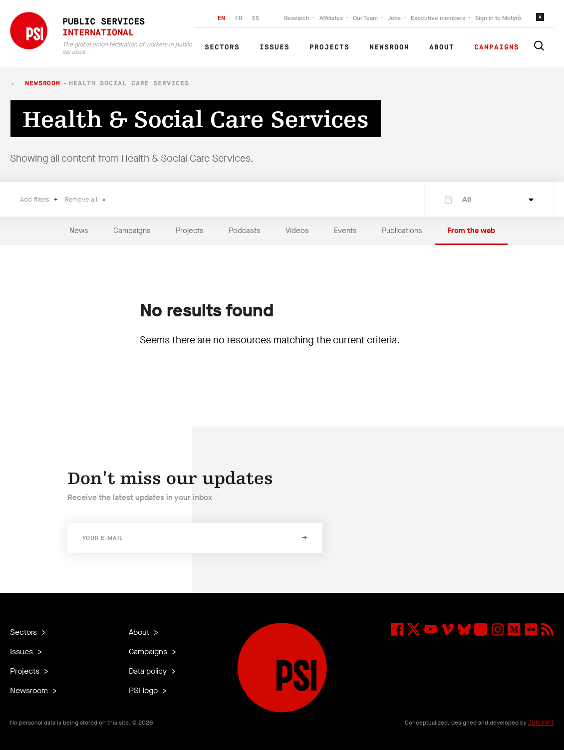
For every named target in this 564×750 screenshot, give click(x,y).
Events (345, 231)
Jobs (394, 18)
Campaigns (496, 47)
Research (296, 18)
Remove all (82, 199)
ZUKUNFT (541, 723)
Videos (297, 231)
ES (255, 18)
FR (238, 18)
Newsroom (389, 47)
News (78, 231)
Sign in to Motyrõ (498, 18)
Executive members (438, 18)
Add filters (35, 199)
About (441, 47)
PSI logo (144, 690)
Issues (274, 47)
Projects (329, 47)
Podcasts (245, 231)
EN (221, 18)
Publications (402, 231)
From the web (471, 231)
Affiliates (331, 18)
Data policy (149, 671)
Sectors (222, 47)
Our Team (365, 18)
